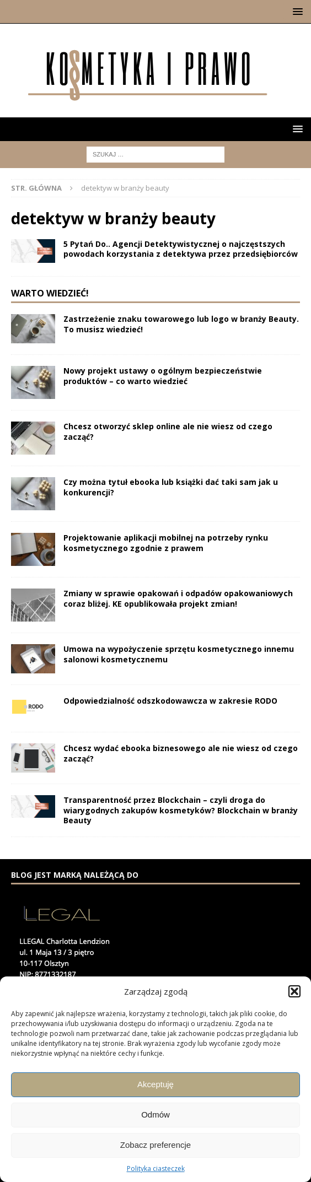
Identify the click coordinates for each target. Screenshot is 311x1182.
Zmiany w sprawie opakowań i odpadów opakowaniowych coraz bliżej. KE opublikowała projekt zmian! (178, 598)
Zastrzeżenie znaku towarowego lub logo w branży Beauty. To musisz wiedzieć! (181, 324)
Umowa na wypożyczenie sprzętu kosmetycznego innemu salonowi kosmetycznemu (178, 654)
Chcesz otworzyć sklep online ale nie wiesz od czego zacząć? (167, 431)
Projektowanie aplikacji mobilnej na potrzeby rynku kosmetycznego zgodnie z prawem (165, 542)
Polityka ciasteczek (156, 1168)
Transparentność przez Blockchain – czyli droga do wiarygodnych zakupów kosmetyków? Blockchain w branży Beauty (180, 810)
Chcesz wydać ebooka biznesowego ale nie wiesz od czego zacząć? (180, 753)
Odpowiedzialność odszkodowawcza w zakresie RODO (170, 700)
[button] (294, 991)
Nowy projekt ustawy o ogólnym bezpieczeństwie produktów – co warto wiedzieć (162, 375)
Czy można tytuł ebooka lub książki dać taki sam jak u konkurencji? (170, 487)
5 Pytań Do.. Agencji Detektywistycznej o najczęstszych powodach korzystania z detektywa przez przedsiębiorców (180, 249)
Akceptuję (155, 1084)
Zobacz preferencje (155, 1144)
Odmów (155, 1114)
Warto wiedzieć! (50, 293)
